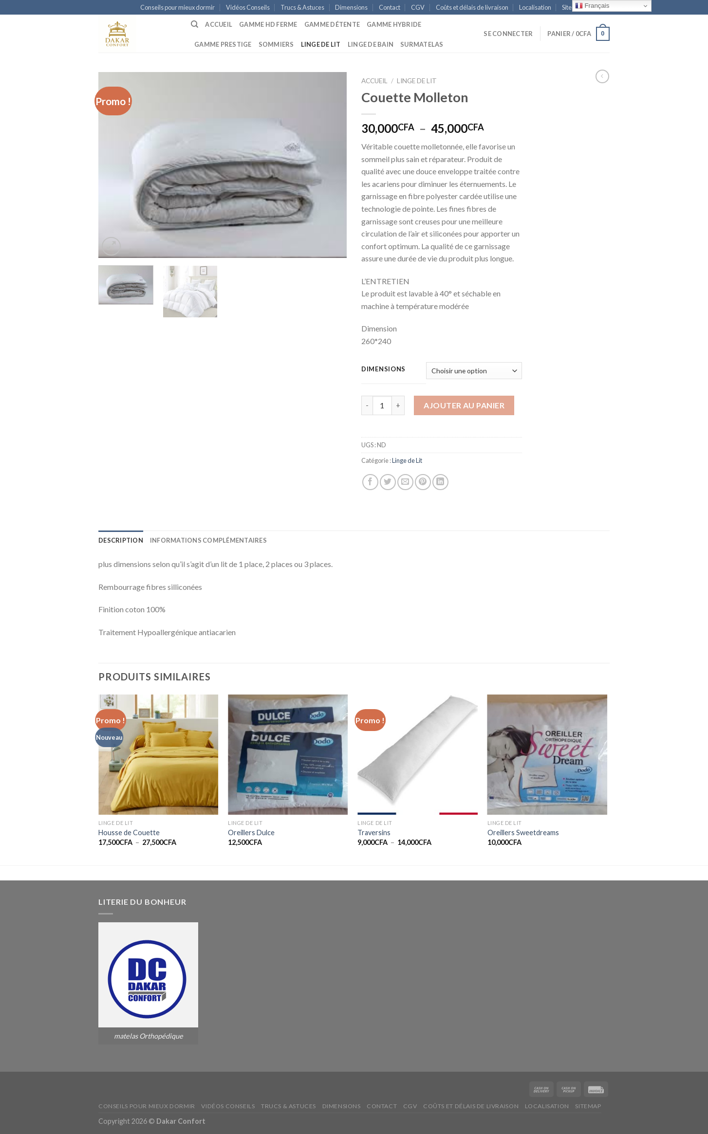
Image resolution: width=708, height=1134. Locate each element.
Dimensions (351, 7)
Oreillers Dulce (251, 832)
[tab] (120, 540)
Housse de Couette (129, 832)
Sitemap (588, 1106)
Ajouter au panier (464, 405)
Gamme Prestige (223, 44)
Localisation (535, 7)
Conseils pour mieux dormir (177, 7)
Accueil (218, 24)
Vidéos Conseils (248, 7)
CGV (418, 7)
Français (592, 6)
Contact (389, 7)
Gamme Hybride (394, 24)
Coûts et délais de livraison (472, 7)
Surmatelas (422, 44)
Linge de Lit (321, 44)
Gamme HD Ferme (268, 24)
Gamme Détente (332, 24)
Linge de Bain (370, 44)
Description (120, 540)
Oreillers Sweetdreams (523, 832)
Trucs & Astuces (302, 7)
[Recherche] (194, 24)
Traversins (374, 832)
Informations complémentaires (208, 540)
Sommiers (276, 44)
